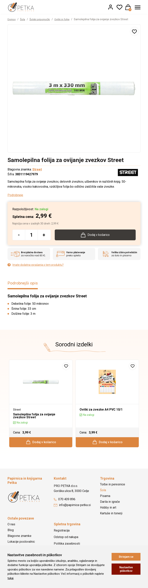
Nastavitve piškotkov (126, 569)
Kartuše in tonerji (111, 515)
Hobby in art (108, 509)
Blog (11, 532)
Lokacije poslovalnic (21, 544)
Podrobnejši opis (24, 283)
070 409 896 (64, 501)
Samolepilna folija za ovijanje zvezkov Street (34, 416)
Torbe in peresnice (112, 486)
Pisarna (105, 498)
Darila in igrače (110, 504)
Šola (23, 19)
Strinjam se (126, 556)
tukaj (10, 578)
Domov (12, 19)
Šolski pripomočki (40, 19)
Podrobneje (15, 195)
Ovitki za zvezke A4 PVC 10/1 (101, 410)
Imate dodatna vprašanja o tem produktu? (36, 265)
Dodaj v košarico (41, 443)
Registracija (62, 532)
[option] (40, 405)
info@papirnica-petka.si (72, 507)
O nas (11, 526)
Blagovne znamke (19, 538)
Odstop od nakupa (66, 539)
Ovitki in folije (64, 19)
